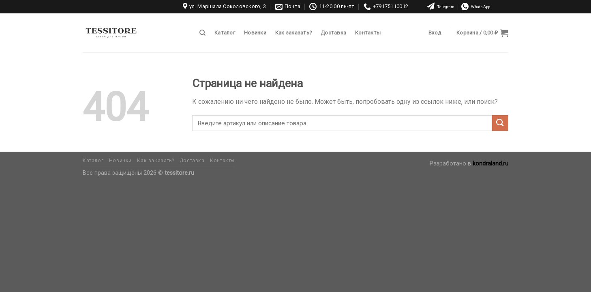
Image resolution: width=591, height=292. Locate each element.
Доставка (333, 33)
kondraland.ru (490, 163)
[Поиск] (202, 33)
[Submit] (500, 123)
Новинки (255, 33)
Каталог (224, 33)
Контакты (368, 33)
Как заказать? (293, 33)
